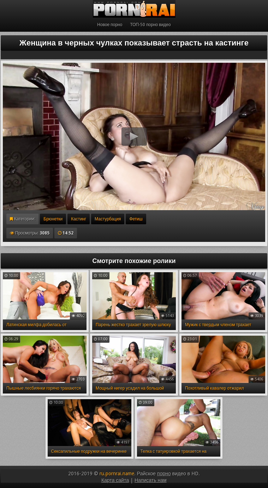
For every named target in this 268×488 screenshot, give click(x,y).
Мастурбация (108, 218)
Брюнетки (52, 218)
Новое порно (109, 24)
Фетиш (135, 218)
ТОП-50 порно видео (150, 24)
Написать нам (151, 480)
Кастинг (78, 218)
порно (164, 473)
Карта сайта (115, 480)
